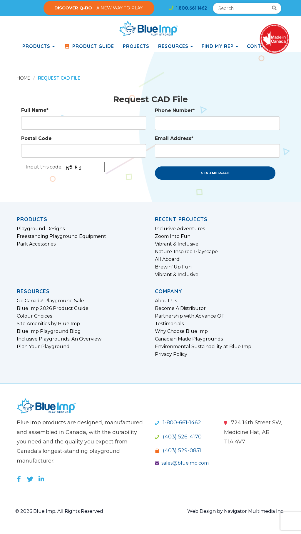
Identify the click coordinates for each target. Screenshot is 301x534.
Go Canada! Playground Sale (50, 300)
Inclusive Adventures (180, 228)
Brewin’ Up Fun (173, 267)
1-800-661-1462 (178, 422)
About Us (166, 300)
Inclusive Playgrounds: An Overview (59, 339)
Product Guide (88, 46)
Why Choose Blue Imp (181, 331)
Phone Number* (175, 110)
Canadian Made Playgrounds (189, 339)
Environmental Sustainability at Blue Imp (203, 346)
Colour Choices (34, 316)
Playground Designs (41, 228)
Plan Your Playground (43, 346)
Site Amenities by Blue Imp (48, 323)
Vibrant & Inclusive (176, 244)
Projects (136, 46)
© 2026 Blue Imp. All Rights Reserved (59, 511)
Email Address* (174, 138)
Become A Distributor (180, 308)
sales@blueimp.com (182, 463)
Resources (175, 46)
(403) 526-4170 (178, 436)
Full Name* (35, 110)
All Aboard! (167, 259)
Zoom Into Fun (172, 236)
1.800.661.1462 (188, 8)
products (38, 46)
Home (23, 78)
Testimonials (169, 323)
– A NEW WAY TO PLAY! (98, 8)
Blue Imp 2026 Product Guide (52, 308)
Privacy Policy (171, 354)
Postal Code (36, 138)
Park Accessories (36, 244)
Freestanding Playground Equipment (61, 236)
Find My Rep (220, 46)
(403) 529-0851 (178, 450)
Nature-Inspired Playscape (186, 251)
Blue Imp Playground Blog (49, 331)
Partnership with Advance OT (190, 316)
